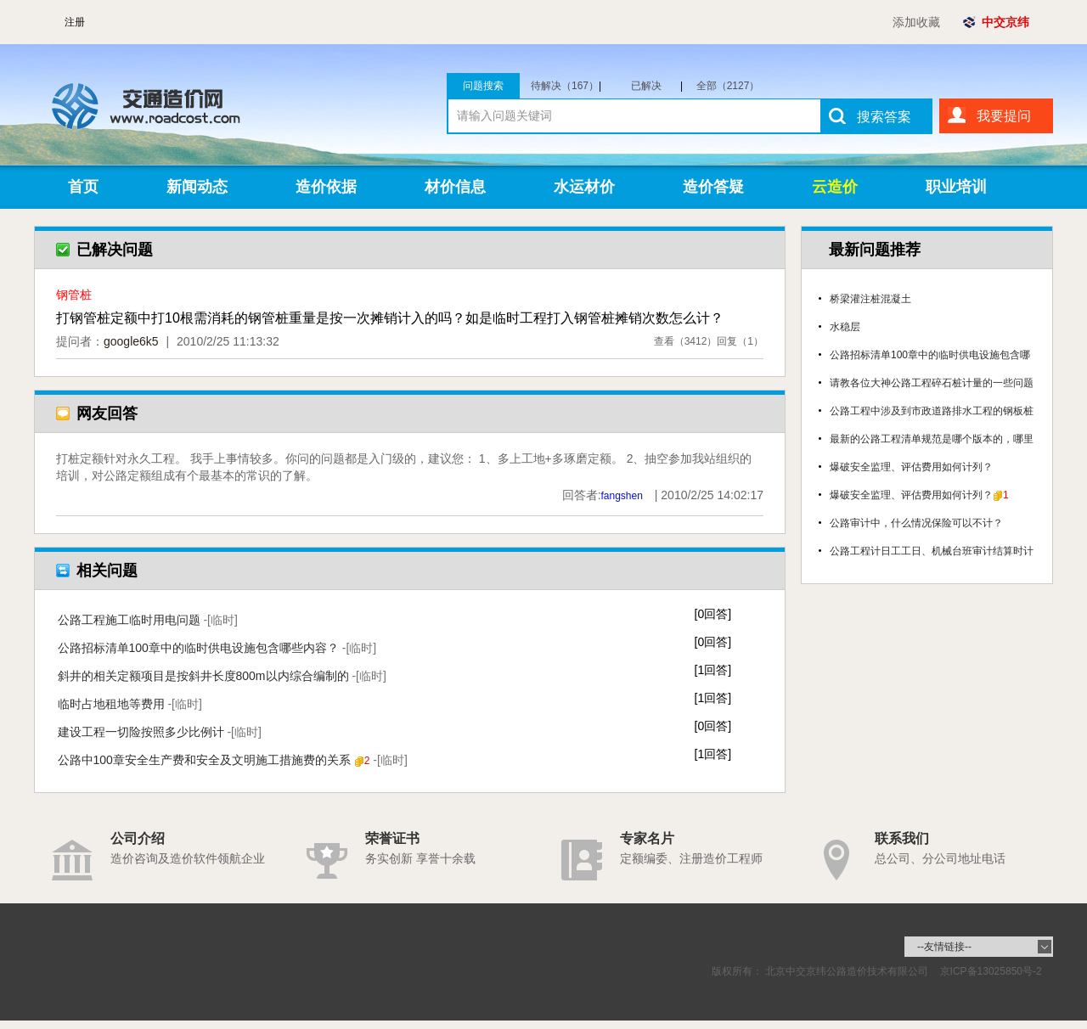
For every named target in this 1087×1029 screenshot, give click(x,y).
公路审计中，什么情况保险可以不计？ (916, 523)
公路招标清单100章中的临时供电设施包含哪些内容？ (217, 648)
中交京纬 (1005, 22)
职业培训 (956, 186)
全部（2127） (728, 86)
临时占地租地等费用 (130, 704)
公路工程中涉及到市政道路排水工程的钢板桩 (931, 411)
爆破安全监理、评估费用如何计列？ (911, 467)
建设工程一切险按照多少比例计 (160, 732)
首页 (83, 186)
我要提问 (1004, 116)
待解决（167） (566, 85)
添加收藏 (916, 22)
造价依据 (326, 186)
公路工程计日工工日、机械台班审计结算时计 (931, 551)
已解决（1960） (654, 85)
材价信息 (455, 186)
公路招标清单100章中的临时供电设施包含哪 (930, 355)
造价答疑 (713, 186)
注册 (75, 22)
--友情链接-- (944, 947)
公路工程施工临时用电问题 (148, 620)
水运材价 (584, 186)
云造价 (835, 186)
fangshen (622, 496)
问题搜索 (483, 86)
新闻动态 (197, 186)
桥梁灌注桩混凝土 (870, 299)
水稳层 (845, 327)
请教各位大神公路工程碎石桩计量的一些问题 (931, 383)
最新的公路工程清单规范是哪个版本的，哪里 (931, 439)
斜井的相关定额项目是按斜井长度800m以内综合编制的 (222, 676)
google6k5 (131, 341)
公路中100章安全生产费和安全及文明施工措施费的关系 (233, 760)
